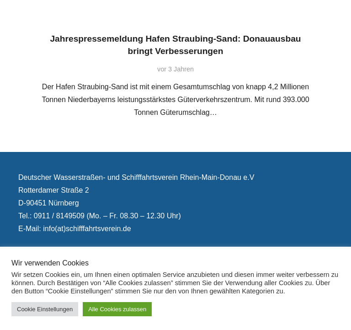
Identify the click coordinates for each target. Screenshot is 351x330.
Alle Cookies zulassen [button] (117, 309)
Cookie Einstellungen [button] (45, 309)
